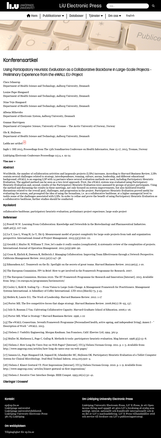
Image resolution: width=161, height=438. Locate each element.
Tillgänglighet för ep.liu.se (19, 431)
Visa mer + (9, 161)
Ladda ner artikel (14, 143)
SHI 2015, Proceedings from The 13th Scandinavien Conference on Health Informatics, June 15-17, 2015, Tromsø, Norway (79, 149)
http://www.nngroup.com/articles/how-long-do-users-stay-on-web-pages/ (45, 348)
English (130, 15)
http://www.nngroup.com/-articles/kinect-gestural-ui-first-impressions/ (44, 368)
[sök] (153, 6)
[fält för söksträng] (127, 5)
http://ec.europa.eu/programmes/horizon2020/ (37, 280)
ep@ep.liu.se (12, 405)
